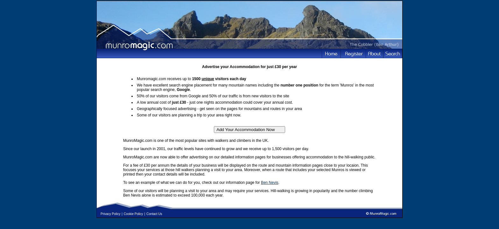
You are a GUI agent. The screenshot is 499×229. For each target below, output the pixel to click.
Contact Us (154, 214)
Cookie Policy (133, 214)
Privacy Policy (110, 214)
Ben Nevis (269, 182)
